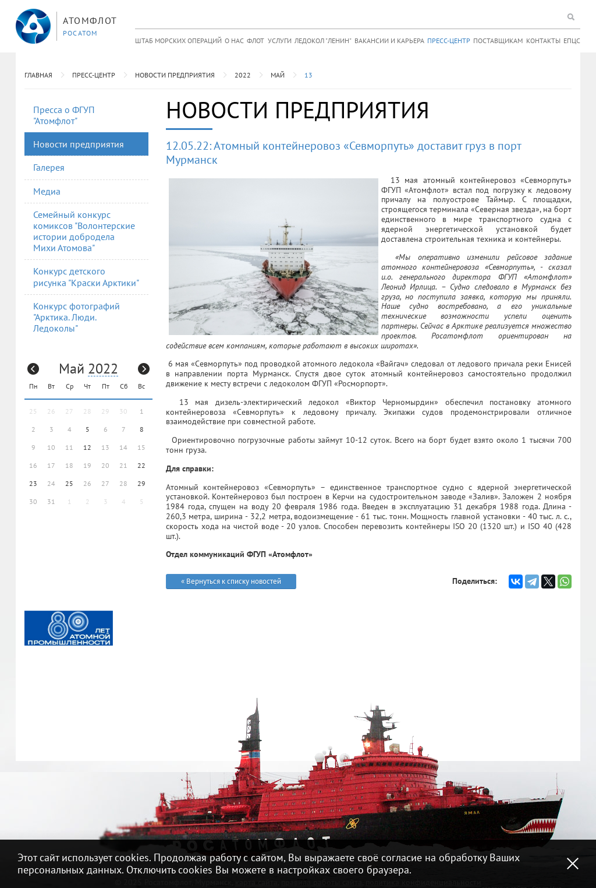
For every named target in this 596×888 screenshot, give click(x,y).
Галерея (49, 167)
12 (87, 447)
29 (141, 483)
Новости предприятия (175, 75)
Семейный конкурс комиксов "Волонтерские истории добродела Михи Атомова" (84, 231)
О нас (234, 40)
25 (69, 483)
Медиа (47, 191)
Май (278, 75)
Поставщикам (498, 40)
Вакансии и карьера (389, 40)
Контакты (543, 40)
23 (33, 483)
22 (141, 465)
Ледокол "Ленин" (323, 40)
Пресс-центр (448, 40)
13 (308, 75)
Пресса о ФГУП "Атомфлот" (64, 115)
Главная (38, 75)
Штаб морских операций (178, 40)
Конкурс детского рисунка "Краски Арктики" (86, 276)
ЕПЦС (571, 40)
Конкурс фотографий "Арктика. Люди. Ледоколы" (76, 317)
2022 (243, 75)
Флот (255, 40)
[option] (68, 628)
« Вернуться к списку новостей (231, 581)
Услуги (280, 40)
